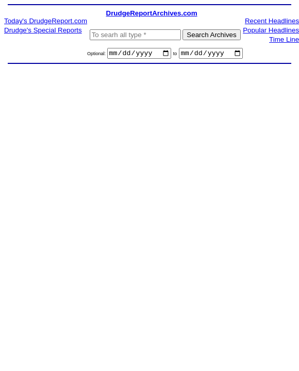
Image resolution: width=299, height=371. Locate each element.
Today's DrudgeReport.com (45, 21)
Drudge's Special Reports (43, 30)
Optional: (97, 55)
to (175, 55)
